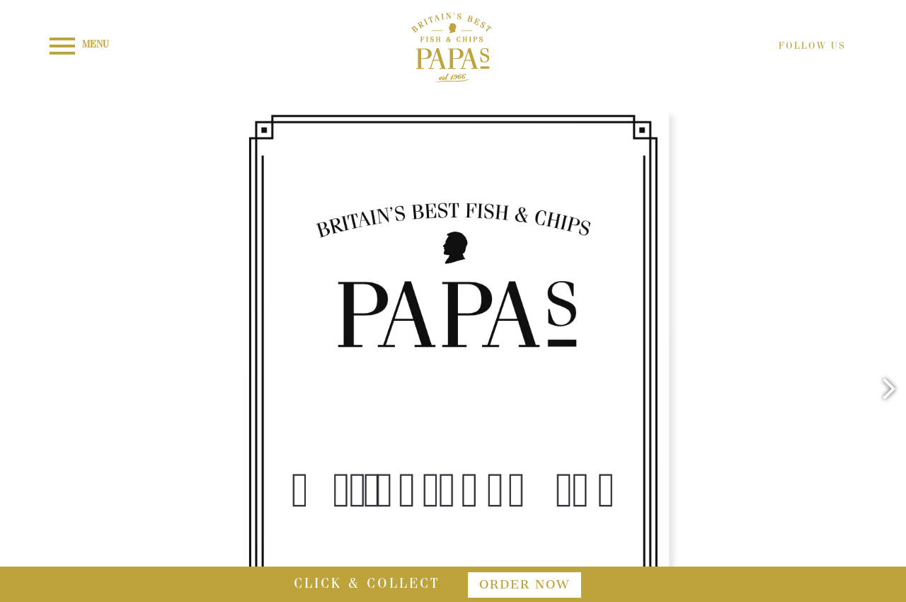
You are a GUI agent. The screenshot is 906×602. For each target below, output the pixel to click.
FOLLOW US (812, 47)
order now (524, 584)
